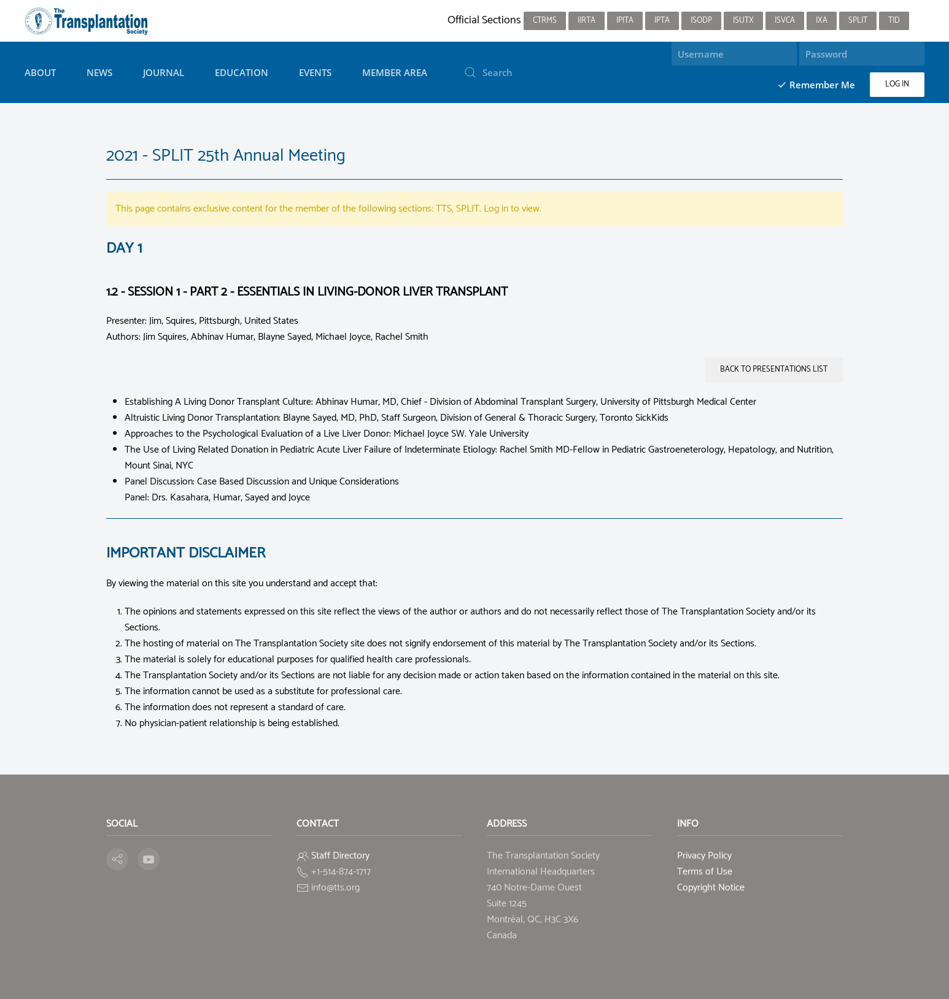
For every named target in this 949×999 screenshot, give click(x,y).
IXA (821, 20)
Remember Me (816, 84)
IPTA (662, 20)
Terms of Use (704, 871)
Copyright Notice (711, 887)
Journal (163, 72)
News (99, 72)
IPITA (624, 20)
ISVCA (785, 20)
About (40, 72)
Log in (897, 84)
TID (894, 20)
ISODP (701, 20)
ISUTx (743, 20)
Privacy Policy (704, 856)
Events (315, 72)
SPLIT (857, 20)
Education (241, 72)
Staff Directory (340, 856)
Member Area (394, 72)
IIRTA (586, 20)
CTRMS (545, 20)
